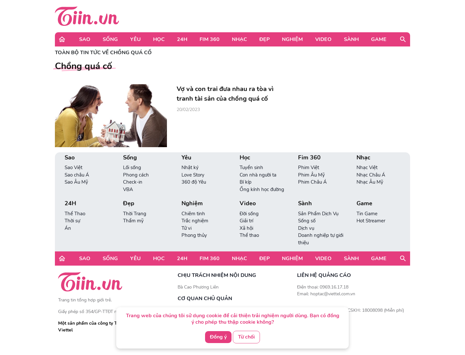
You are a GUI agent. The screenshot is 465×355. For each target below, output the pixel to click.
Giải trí (246, 221)
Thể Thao (75, 213)
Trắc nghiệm (194, 221)
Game (379, 39)
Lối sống (132, 167)
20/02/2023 (188, 110)
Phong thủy (194, 235)
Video (323, 39)
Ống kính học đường (262, 189)
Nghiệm (292, 39)
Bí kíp (246, 182)
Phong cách (136, 175)
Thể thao (249, 235)
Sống (110, 39)
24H (182, 39)
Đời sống (249, 213)
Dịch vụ (306, 228)
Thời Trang (134, 213)
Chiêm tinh (193, 213)
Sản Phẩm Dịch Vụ (318, 213)
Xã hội (246, 228)
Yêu (135, 39)
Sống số (306, 221)
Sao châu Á (77, 175)
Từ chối (246, 336)
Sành (351, 39)
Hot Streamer (370, 221)
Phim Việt (308, 167)
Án (68, 228)
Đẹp (264, 39)
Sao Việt (73, 167)
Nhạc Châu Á (370, 175)
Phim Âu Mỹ (311, 175)
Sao (84, 39)
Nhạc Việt (366, 167)
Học (159, 39)
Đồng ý (218, 336)
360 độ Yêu (193, 182)
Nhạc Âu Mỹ (369, 182)
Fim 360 (210, 39)
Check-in (132, 182)
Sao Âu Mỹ (76, 182)
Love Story (192, 175)
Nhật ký (190, 167)
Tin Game (366, 213)
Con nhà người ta (258, 175)
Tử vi (186, 228)
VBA (128, 189)
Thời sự (72, 221)
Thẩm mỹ (133, 221)
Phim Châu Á (312, 182)
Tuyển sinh (251, 167)
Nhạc (239, 39)
